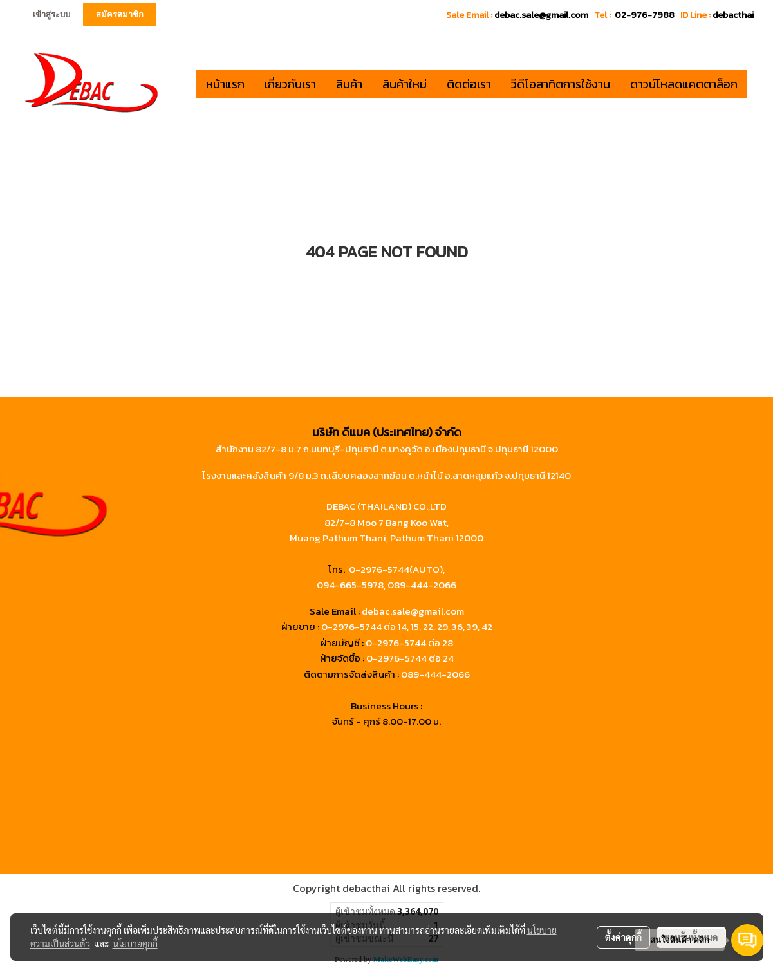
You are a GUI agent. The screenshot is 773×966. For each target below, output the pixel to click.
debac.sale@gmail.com (413, 611)
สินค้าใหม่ (404, 84)
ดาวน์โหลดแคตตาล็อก (684, 84)
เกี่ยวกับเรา (290, 84)
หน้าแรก (225, 84)
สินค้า (349, 84)
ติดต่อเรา (469, 84)
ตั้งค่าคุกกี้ (623, 937)
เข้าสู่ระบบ (51, 14)
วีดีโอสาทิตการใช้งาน (560, 84)
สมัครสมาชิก (120, 14)
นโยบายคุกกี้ (135, 943)
